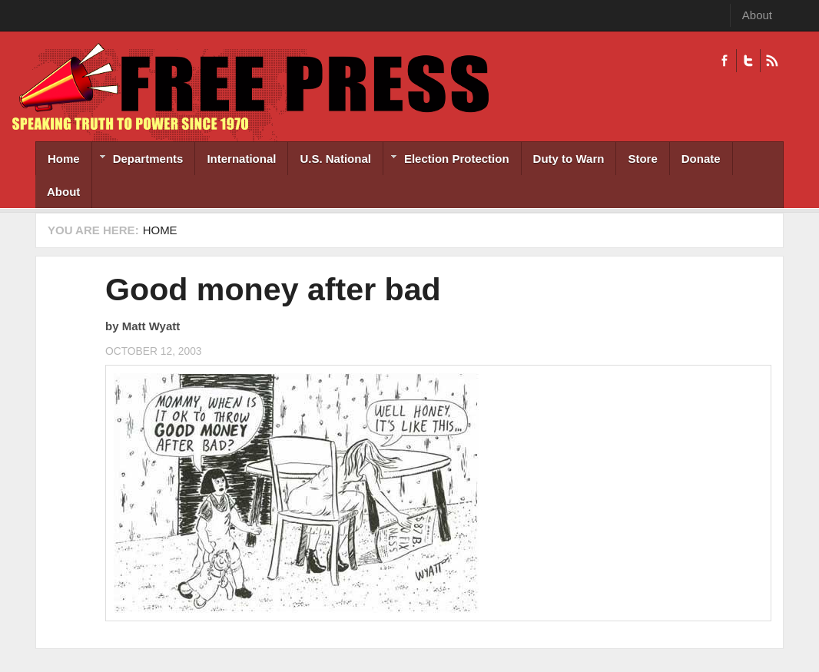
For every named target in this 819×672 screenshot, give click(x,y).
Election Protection (446, 160)
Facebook (724, 60)
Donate (701, 158)
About (757, 15)
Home (64, 158)
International (241, 158)
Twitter (748, 60)
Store (642, 158)
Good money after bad (273, 289)
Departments (138, 160)
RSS (772, 60)
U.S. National (335, 158)
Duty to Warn (569, 158)
